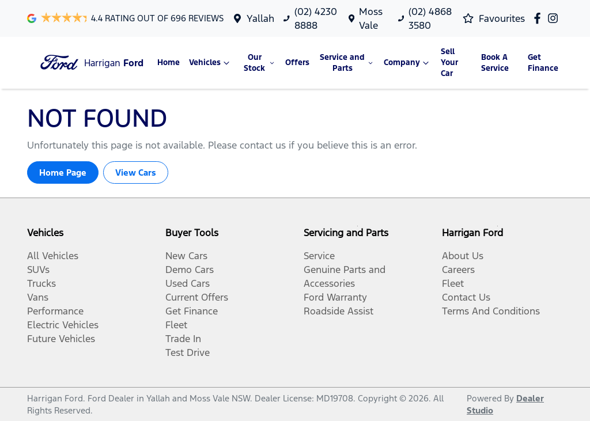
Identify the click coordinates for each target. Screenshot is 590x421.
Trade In (183, 338)
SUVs (38, 269)
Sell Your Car (449, 62)
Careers (458, 269)
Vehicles (210, 63)
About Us (462, 255)
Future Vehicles (61, 338)
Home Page (62, 172)
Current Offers (196, 297)
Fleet (176, 324)
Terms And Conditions (491, 311)
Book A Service (495, 62)
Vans (37, 297)
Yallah (260, 18)
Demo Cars (189, 269)
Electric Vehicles (63, 324)
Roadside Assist (338, 311)
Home (168, 62)
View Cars (135, 172)
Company (408, 63)
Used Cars (187, 283)
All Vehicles (52, 255)
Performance (55, 311)
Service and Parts (347, 62)
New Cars (186, 255)
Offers (297, 62)
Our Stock (260, 62)
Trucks (41, 283)
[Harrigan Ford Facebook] (539, 18)
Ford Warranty (335, 297)
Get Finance (543, 62)
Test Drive (187, 352)
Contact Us (466, 297)
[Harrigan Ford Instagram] (555, 18)
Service (319, 255)
